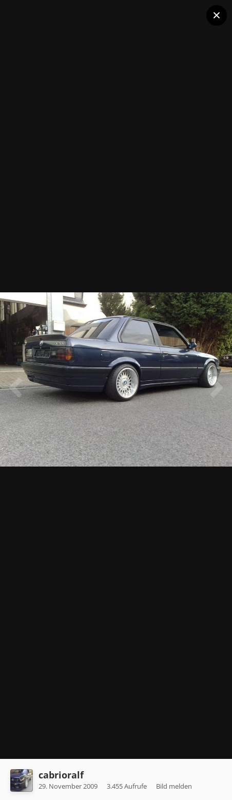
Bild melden (174, 786)
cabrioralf (61, 775)
